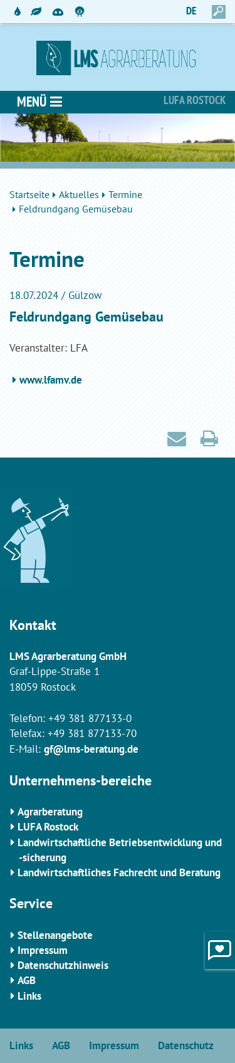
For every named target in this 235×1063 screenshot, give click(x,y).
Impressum (43, 950)
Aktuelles (79, 194)
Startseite (29, 194)
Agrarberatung (50, 812)
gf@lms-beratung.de (91, 749)
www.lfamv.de (50, 380)
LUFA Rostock (48, 827)
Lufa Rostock (195, 100)
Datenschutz (186, 1045)
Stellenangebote (55, 935)
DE (191, 11)
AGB (27, 980)
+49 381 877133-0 (90, 718)
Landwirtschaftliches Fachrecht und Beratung (119, 872)
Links (29, 996)
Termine (125, 194)
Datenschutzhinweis (63, 965)
